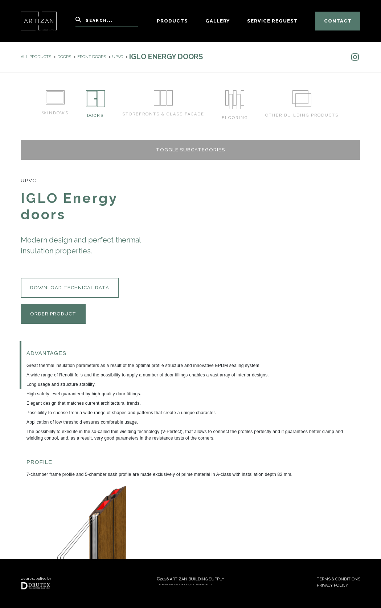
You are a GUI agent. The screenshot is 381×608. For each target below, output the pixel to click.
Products (172, 21)
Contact (338, 21)
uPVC (117, 56)
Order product (53, 314)
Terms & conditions (338, 579)
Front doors (91, 56)
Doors (64, 56)
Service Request (272, 21)
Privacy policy (332, 585)
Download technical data (69, 287)
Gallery (217, 21)
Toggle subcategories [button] (190, 149)
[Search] (106, 21)
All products (36, 56)
